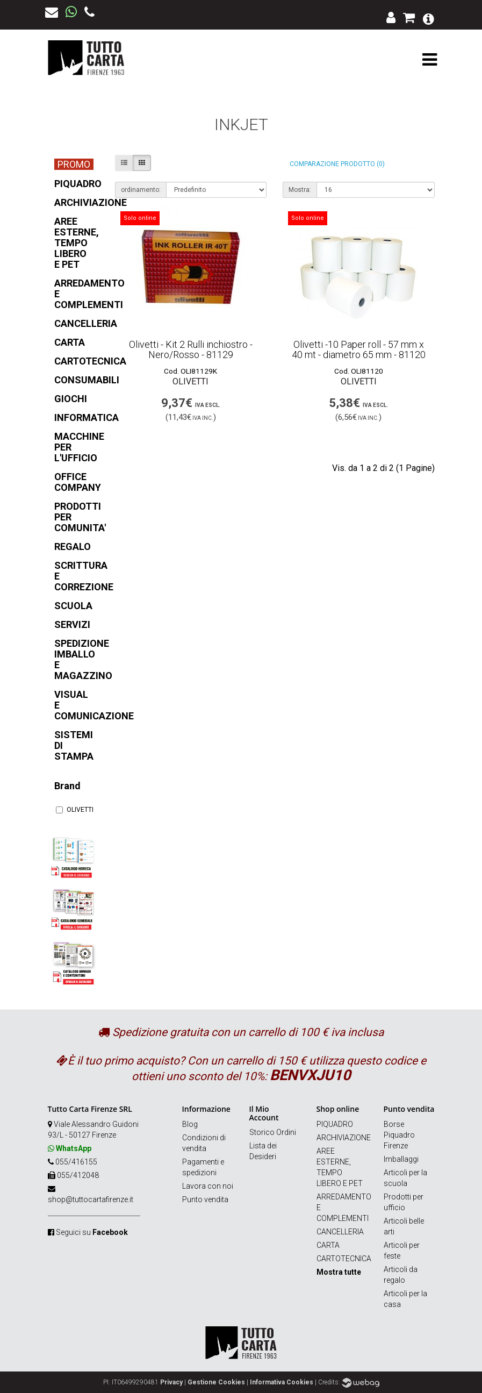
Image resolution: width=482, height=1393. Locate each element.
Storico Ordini (272, 1132)
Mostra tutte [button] (338, 1272)
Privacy (171, 1382)
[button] (428, 18)
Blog (190, 1124)
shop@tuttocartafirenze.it (90, 1199)
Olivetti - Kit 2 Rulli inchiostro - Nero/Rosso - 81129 (191, 350)
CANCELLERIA (340, 1231)
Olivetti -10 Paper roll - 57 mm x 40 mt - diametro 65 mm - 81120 (359, 350)
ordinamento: (141, 190)
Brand (67, 785)
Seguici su (92, 1232)
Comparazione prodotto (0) (337, 164)
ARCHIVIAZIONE (343, 1137)
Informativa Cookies (281, 1382)
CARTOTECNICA (343, 1258)
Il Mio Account (264, 1113)
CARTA (328, 1245)
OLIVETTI (73, 809)
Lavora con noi (207, 1186)
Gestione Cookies (216, 1382)
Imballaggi (401, 1159)
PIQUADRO (334, 1124)
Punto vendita (205, 1199)
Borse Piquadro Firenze (399, 1135)
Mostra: (300, 190)
